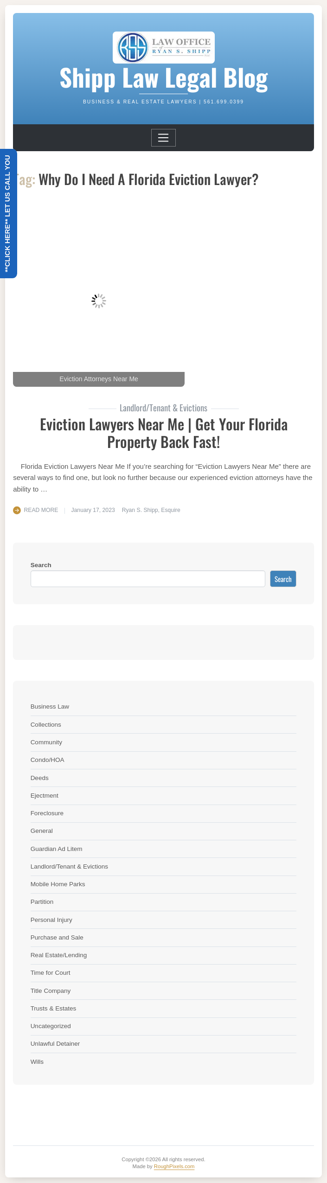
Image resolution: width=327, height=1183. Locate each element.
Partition (42, 901)
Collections (46, 724)
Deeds (40, 777)
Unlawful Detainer (55, 1043)
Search (41, 565)
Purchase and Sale (57, 937)
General (42, 830)
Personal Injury (51, 919)
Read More (41, 510)
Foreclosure (47, 813)
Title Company (51, 990)
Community (46, 742)
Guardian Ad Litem (57, 848)
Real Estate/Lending (59, 955)
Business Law (50, 706)
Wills (37, 1061)
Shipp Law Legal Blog (163, 76)
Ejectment (44, 795)
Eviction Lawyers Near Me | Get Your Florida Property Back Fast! (164, 432)
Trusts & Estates (54, 1008)
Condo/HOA (47, 759)
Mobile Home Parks (58, 884)
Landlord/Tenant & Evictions (69, 866)
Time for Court (51, 972)
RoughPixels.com (174, 1166)
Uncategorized (51, 1026)
